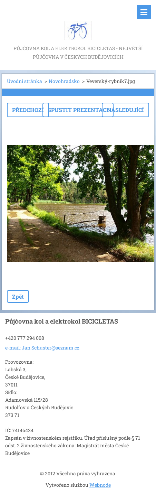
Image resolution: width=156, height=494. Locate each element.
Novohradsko (64, 81)
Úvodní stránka (24, 81)
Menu (144, 12)
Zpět (18, 296)
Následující (125, 109)
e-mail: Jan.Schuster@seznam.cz (42, 347)
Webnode (100, 485)
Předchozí (28, 109)
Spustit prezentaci (78, 109)
